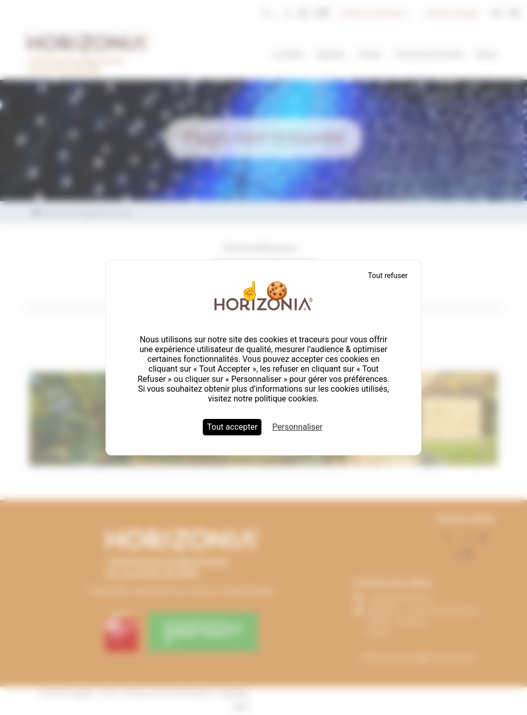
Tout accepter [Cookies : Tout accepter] (232, 427)
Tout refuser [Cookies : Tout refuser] (388, 275)
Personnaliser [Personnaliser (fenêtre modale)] (297, 427)
